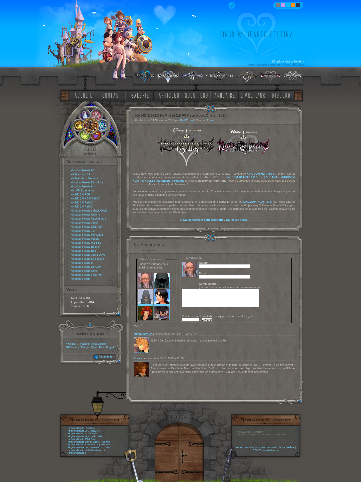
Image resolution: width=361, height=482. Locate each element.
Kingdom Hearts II (82, 262)
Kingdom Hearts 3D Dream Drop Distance (89, 444)
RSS (255, 450)
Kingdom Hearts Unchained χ (89, 218)
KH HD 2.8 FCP (80, 194)
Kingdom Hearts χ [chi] (85, 222)
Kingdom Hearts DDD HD (86, 226)
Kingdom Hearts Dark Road (88, 182)
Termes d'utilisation (269, 450)
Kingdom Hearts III (82, 186)
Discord (282, 447)
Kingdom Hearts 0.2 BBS (86, 242)
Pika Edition (98, 343)
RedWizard (187, 120)
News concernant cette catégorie (201, 219)
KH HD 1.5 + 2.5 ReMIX (85, 198)
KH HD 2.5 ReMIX (82, 202)
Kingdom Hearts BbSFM (86, 246)
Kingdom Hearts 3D (83, 230)
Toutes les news (236, 219)
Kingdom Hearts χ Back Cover (89, 210)
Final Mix (90, 428)
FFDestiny (72, 347)
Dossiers (260, 447)
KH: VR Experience (83, 190)
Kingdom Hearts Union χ (86, 214)
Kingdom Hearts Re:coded (87, 234)
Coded (100, 436)
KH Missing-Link (81, 174)
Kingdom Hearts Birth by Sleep (83, 442)
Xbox (210, 120)
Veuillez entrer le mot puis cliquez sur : (218, 316)
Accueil (239, 447)
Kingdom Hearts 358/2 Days (88, 254)
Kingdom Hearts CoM (84, 270)
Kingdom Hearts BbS (84, 250)
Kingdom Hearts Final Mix (86, 274)
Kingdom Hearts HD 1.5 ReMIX (83, 447)
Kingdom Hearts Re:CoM (86, 266)
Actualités (249, 447)
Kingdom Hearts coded (85, 238)
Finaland (83, 343)
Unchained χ (99, 450)
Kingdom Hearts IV (82, 170)
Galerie (291, 447)
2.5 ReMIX (106, 447)
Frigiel (110, 347)
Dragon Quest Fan (92, 347)
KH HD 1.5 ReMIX (82, 206)
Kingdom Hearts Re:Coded (81, 436)
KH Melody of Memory (84, 178)
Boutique (271, 447)
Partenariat (105, 356)
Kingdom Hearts (81, 278)
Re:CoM (95, 431)
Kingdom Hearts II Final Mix (88, 258)
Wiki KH (71, 343)
